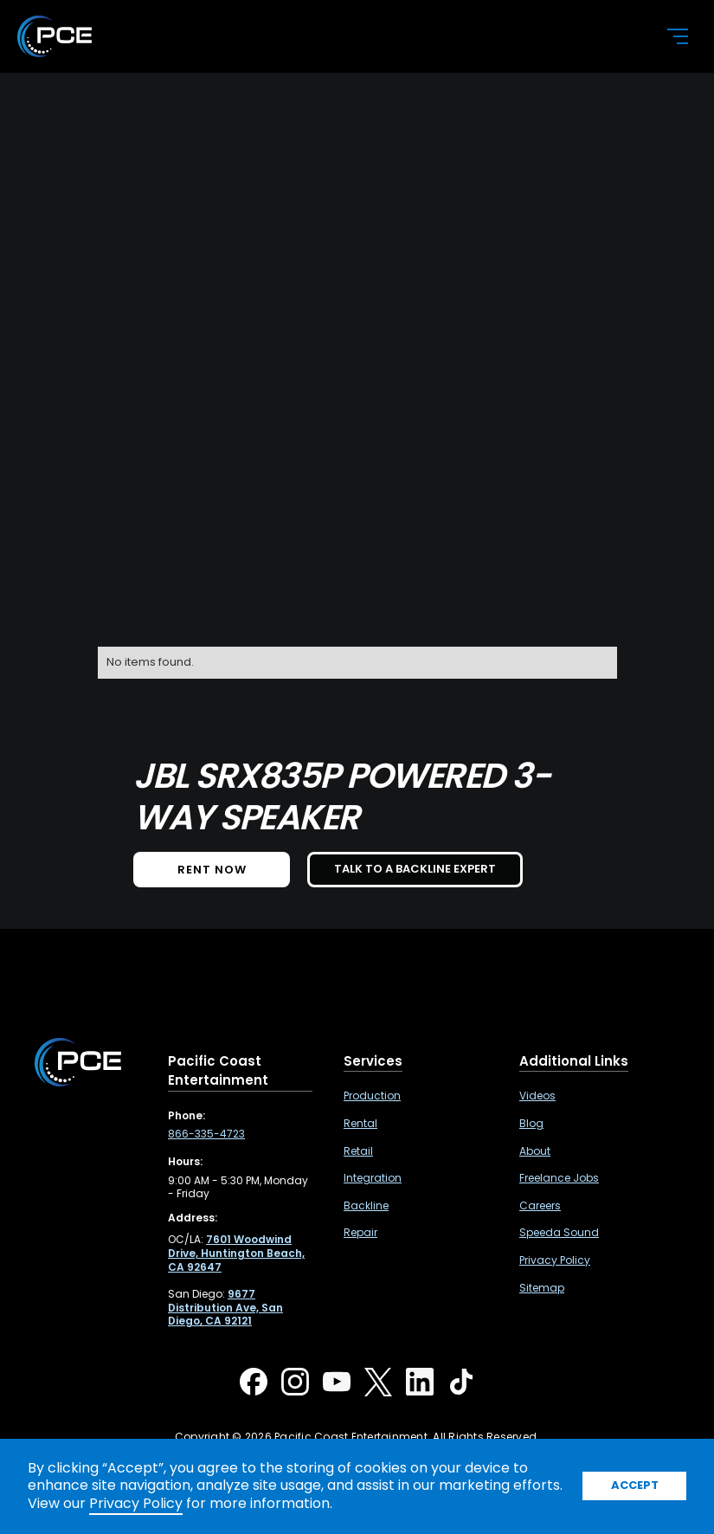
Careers (540, 1206)
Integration (373, 1178)
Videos (537, 1096)
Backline (366, 1206)
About (534, 1151)
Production (372, 1096)
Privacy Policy (554, 1260)
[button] (667, 36)
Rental (360, 1124)
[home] (327, 36)
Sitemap (541, 1288)
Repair (360, 1233)
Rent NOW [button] (212, 869)
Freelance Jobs (559, 1178)
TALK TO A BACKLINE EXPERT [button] (415, 868)
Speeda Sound (559, 1233)
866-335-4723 (206, 1134)
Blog (531, 1124)
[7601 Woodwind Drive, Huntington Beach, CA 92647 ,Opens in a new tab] (236, 1252)
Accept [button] (635, 1485)
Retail (358, 1151)
